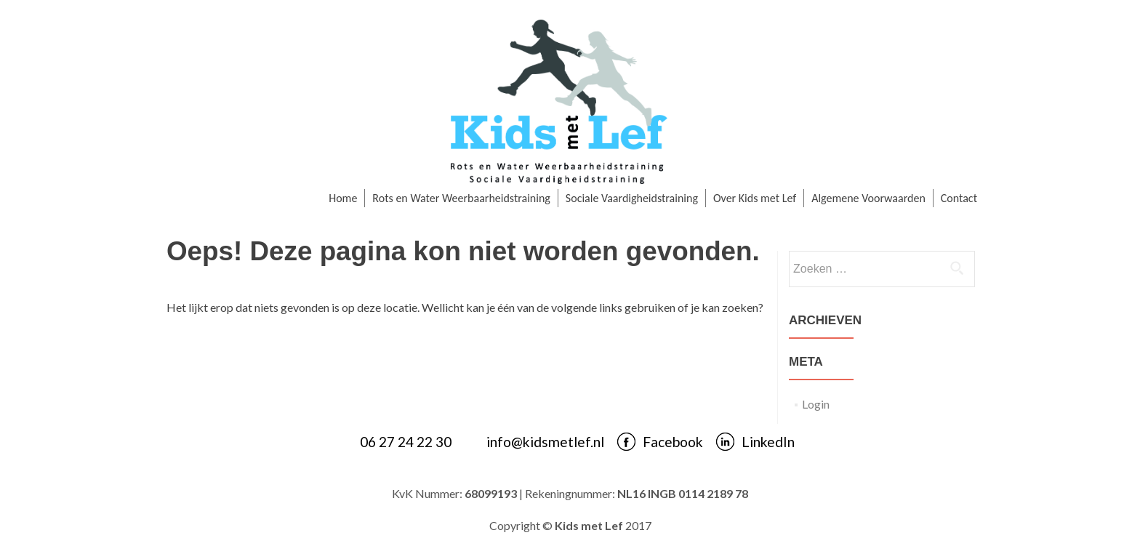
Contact (959, 198)
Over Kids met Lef (754, 198)
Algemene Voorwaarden (868, 198)
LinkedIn (768, 441)
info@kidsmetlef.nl (545, 441)
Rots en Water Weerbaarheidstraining (461, 198)
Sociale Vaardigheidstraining (632, 198)
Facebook (673, 441)
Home (343, 198)
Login (816, 404)
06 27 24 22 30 (405, 441)
